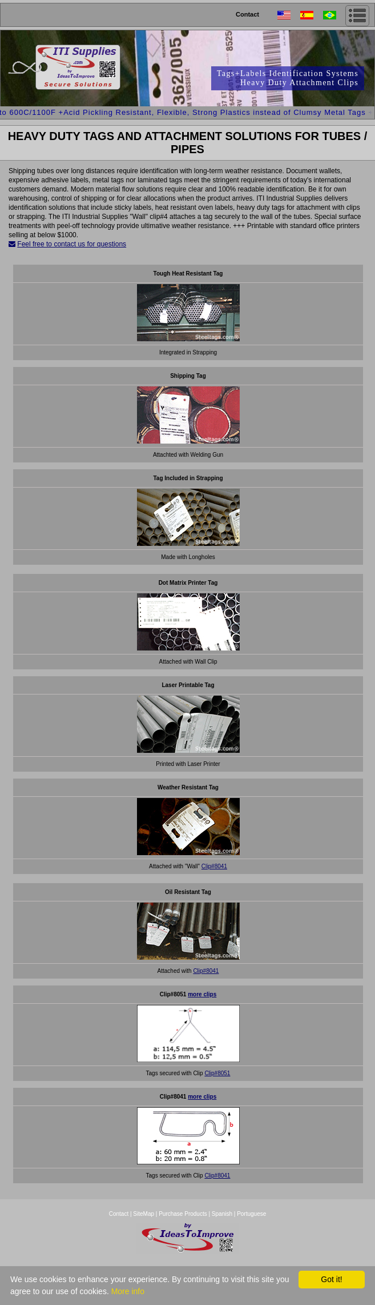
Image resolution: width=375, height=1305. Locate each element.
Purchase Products (183, 1214)
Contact (247, 14)
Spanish (222, 1214)
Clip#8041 (214, 866)
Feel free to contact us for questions (71, 244)
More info (127, 1291)
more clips (202, 994)
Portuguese (251, 1214)
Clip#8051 (217, 1073)
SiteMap (144, 1214)
